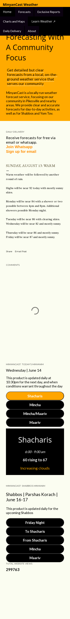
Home (7, 12)
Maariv (35, 422)
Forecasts (24, 12)
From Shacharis (35, 540)
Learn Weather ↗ (43, 21)
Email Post (21, 251)
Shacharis (35, 396)
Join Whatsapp (19, 147)
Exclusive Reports (48, 12)
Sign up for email (21, 151)
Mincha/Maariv (35, 413)
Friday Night (35, 522)
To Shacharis (35, 531)
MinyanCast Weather (20, 4)
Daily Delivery (12, 31)
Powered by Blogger (35, 592)
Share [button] (9, 251)
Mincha (35, 405)
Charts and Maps (14, 21)
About (32, 31)
